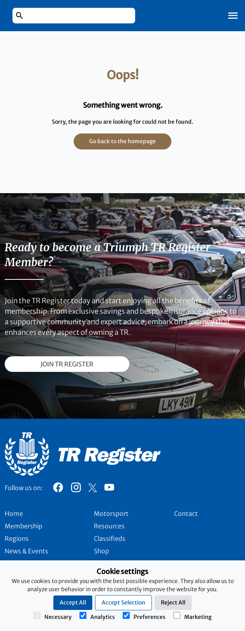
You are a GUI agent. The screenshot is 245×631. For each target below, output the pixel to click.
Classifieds (109, 538)
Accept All (73, 602)
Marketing (192, 616)
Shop (101, 551)
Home (14, 513)
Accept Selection (123, 602)
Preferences (144, 616)
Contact (186, 513)
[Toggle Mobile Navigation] (233, 15)
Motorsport (111, 513)
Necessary (52, 616)
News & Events (26, 551)
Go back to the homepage (122, 141)
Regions (17, 538)
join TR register (67, 364)
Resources (109, 526)
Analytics (97, 616)
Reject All (173, 602)
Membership (23, 526)
